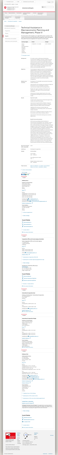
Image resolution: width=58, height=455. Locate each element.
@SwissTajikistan (27, 276)
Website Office (26, 254)
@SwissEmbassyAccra (28, 226)
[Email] (28, 174)
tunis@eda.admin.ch (33, 375)
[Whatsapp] (27, 174)
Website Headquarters (27, 203)
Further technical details (27, 169)
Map (23, 190)
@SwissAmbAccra (27, 224)
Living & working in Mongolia (27, 14)
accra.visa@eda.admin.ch (34, 200)
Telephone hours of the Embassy (29, 393)
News (6, 14)
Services (34, 14)
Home (5, 21)
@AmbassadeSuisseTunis (29, 419)
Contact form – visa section (27, 401)
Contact (23, 177)
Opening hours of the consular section (30, 395)
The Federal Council (9, 1)
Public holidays (26, 215)
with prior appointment (27, 212)
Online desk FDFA (18, 434)
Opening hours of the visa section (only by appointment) (34, 398)
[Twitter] (23, 174)
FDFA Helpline (25, 266)
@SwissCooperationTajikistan (30, 278)
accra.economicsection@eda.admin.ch (39, 201)
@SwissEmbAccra (27, 222)
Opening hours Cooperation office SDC (30, 257)
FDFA (18, 1)
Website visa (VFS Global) (28, 403)
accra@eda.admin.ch (33, 198)
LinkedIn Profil (27, 421)
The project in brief (26, 55)
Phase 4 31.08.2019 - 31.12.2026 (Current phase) (40, 165)
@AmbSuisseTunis (28, 417)
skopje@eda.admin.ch (33, 336)
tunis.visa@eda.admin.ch (34, 378)
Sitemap (51, 435)
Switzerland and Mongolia (9, 18)
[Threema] (25, 174)
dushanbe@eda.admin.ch (31, 252)
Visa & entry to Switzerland (42, 14)
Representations (12, 14)
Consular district (26, 229)
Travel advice (19, 14)
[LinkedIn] (24, 174)
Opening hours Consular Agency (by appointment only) (33, 259)
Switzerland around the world (28, 1)
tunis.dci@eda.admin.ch (39, 379)
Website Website (26, 310)
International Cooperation (19, 18)
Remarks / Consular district (28, 283)
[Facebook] (21, 174)
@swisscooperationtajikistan (30, 280)
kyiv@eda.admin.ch (33, 308)
